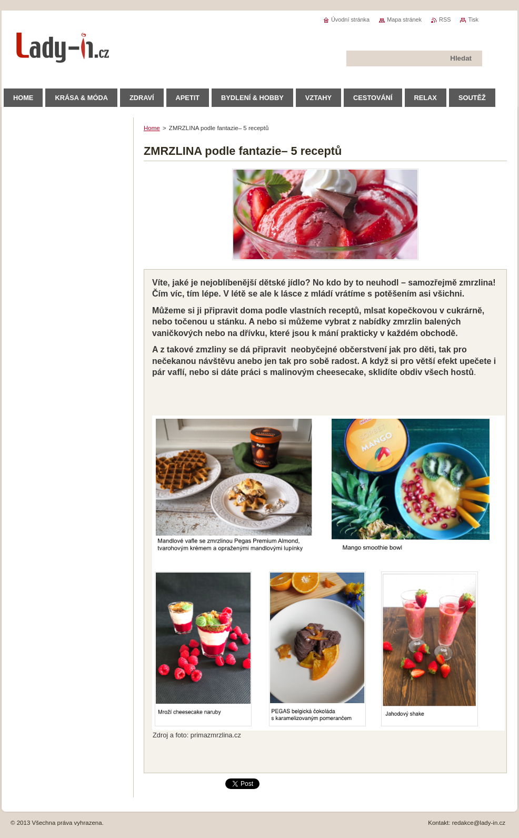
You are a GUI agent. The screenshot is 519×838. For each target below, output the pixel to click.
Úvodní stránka (350, 19)
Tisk (473, 19)
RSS (445, 19)
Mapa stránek (404, 19)
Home (152, 128)
